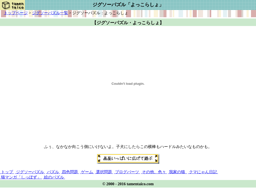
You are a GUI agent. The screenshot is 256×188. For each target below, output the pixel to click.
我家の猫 (177, 172)
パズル (53, 172)
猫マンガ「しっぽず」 (21, 177)
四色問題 (70, 172)
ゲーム (87, 172)
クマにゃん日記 (203, 172)
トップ (7, 172)
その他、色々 (154, 172)
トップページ (16, 13)
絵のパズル (54, 177)
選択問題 (104, 172)
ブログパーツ (127, 172)
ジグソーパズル (30, 172)
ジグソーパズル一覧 (50, 13)
